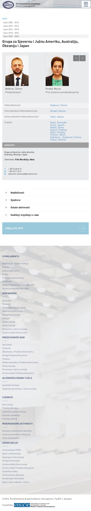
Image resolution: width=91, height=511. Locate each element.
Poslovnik (6, 304)
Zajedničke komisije (10, 385)
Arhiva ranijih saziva (10, 271)
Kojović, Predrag (58, 130)
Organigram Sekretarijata (13, 457)
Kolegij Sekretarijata (11, 461)
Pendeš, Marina (58, 111)
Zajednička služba (10, 471)
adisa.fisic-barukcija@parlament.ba (23, 174)
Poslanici (6, 359)
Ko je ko (5, 267)
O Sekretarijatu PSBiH (11, 450)
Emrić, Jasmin (57, 125)
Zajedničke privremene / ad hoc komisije (19, 389)
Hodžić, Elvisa (57, 127)
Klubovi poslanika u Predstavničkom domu (20, 363)
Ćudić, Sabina (57, 116)
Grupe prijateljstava (10, 438)
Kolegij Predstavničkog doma (14, 355)
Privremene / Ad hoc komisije (14, 329)
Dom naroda (7, 405)
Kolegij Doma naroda (11, 315)
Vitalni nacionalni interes (12, 311)
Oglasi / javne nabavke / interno (15, 482)
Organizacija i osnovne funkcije (15, 264)
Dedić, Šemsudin (58, 122)
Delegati (6, 318)
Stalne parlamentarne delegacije (16, 435)
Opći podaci (7, 301)
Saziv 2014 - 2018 (11, 29)
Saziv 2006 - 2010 (11, 22)
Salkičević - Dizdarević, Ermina (65, 137)
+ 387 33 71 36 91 (15, 171)
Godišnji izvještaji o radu (23, 215)
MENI (86, 4)
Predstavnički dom (10, 408)
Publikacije (7, 282)
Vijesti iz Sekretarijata (11, 454)
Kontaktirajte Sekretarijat (13, 479)
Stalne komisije (8, 326)
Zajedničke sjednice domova (14, 412)
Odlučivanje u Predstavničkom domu (17, 352)
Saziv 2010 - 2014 (11, 25)
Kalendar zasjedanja (11, 415)
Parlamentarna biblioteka (13, 475)
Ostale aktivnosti (18, 208)
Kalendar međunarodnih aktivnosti (17, 431)
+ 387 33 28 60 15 (15, 169)
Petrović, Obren (57, 134)
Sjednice (13, 200)
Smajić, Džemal (58, 139)
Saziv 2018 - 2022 (11, 32)
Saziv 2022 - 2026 (11, 36)
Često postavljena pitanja (13, 278)
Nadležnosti (15, 193)
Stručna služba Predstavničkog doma (18, 373)
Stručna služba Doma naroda (14, 333)
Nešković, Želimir (59, 105)
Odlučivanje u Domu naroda (14, 308)
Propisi (5, 274)
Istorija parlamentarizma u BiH (15, 289)
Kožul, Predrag (57, 132)
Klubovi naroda (8, 322)
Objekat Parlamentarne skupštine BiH (18, 285)
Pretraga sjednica (9, 419)
